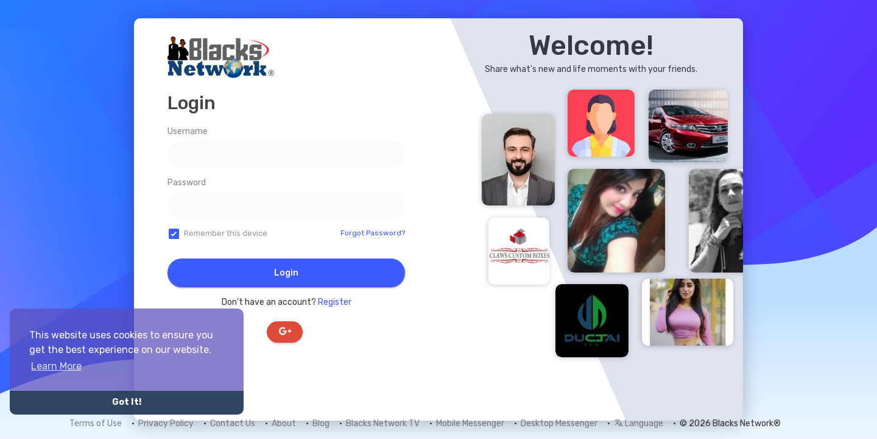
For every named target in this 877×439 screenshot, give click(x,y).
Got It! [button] (126, 402)
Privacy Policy (166, 423)
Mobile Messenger (470, 423)
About (284, 423)
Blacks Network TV (383, 423)
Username (187, 131)
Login (286, 273)
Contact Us (232, 423)
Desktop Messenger (559, 423)
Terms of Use (95, 423)
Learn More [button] (56, 366)
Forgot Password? (372, 233)
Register (334, 302)
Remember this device (225, 233)
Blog (320, 423)
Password (186, 182)
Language (638, 423)
